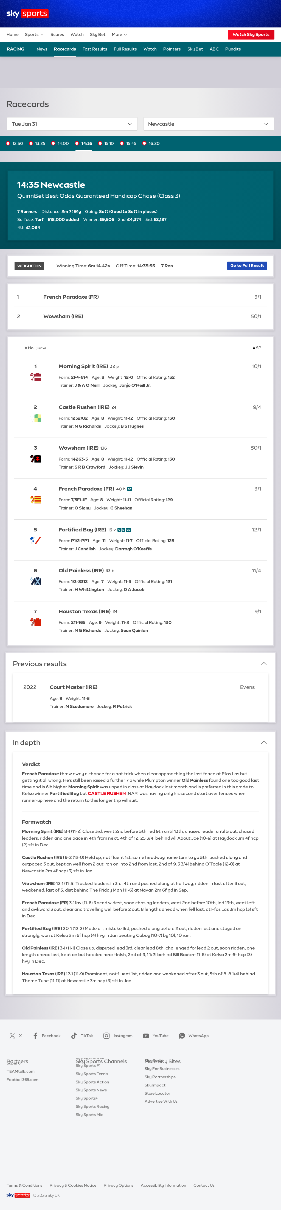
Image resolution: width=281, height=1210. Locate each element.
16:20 (154, 143)
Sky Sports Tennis (92, 1119)
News (42, 49)
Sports (34, 34)
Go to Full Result (247, 265)
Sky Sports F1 (88, 1111)
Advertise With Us (161, 1135)
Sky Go (151, 1086)
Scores (57, 34)
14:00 (63, 143)
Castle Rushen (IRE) (84, 407)
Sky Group (154, 1095)
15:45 (131, 143)
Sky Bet (98, 34)
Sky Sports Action (92, 1127)
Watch (77, 34)
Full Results (125, 49)
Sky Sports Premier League (100, 1078)
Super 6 (14, 1078)
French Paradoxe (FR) (71, 296)
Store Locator (157, 1127)
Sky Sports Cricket (93, 1095)
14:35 (87, 143)
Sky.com (153, 1070)
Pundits (233, 49)
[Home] (28, 13)
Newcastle (208, 124)
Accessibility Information (163, 1185)
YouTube (154, 1035)
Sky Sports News (91, 1135)
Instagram (117, 1035)
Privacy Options (118, 1185)
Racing (15, 49)
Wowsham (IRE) (63, 316)
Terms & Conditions (24, 1185)
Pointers (172, 49)
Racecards (65, 49)
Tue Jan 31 (72, 124)
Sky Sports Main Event (96, 1070)
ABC (214, 49)
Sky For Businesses (162, 1103)
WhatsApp (192, 1035)
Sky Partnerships (160, 1111)
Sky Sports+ (87, 1143)
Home (13, 34)
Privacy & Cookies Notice (73, 1185)
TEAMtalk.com (21, 1086)
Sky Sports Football (94, 1086)
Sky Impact (155, 1119)
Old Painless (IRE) (81, 570)
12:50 (18, 143)
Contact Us (204, 1185)
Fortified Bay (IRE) (82, 529)
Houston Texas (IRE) (85, 611)
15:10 (109, 143)
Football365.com (22, 1095)
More (120, 34)
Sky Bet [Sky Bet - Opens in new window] (195, 49)
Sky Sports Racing (92, 1152)
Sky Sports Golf (90, 1103)
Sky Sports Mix (89, 1160)
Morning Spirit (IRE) (83, 366)
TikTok (81, 1035)
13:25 (40, 143)
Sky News (153, 1078)
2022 (29, 687)
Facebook (45, 1035)
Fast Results (95, 49)
